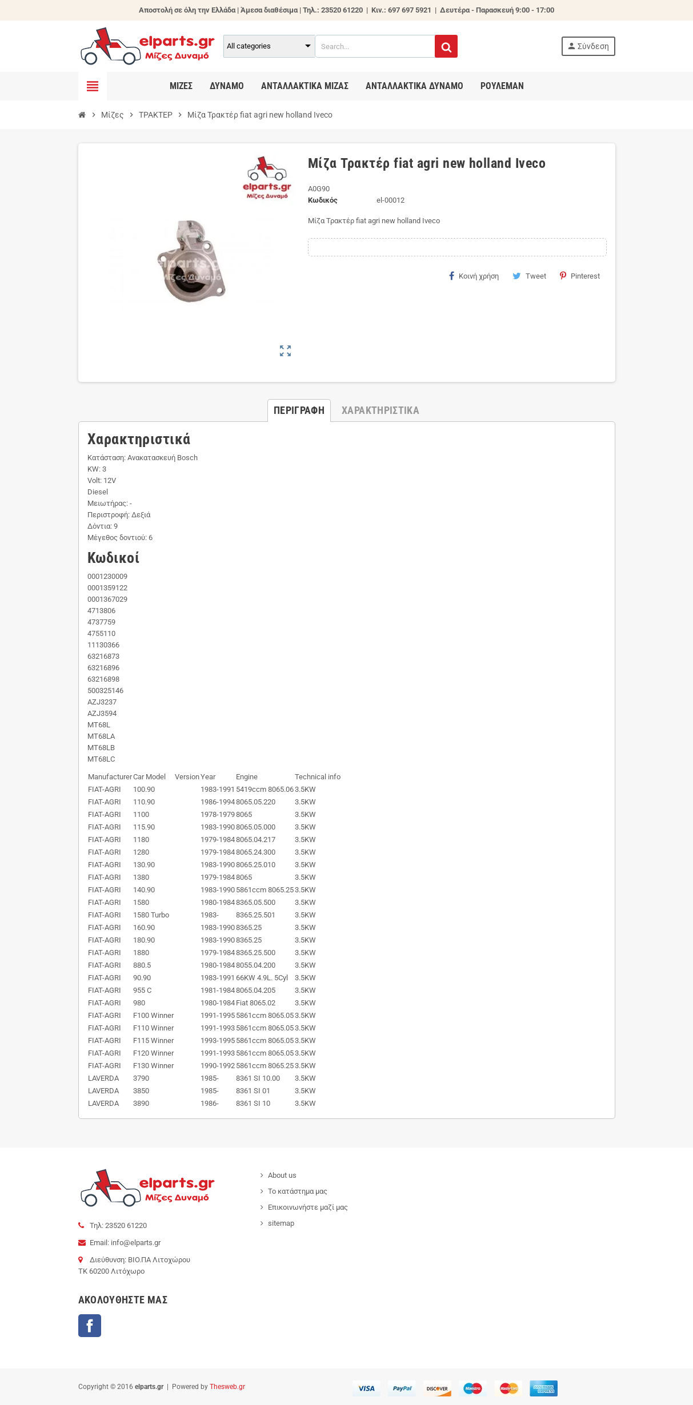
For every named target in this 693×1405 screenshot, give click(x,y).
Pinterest (580, 275)
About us (282, 1175)
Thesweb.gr (227, 1387)
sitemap (281, 1223)
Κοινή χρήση (474, 275)
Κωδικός (323, 200)
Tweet (529, 275)
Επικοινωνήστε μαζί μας (308, 1207)
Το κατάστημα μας (297, 1191)
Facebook (89, 1325)
